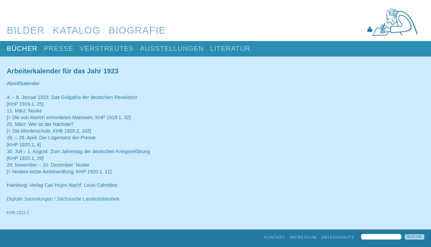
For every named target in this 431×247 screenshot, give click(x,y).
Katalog (77, 30)
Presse (58, 48)
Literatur (230, 48)
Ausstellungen (172, 48)
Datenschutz (337, 237)
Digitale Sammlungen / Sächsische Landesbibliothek (63, 199)
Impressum (303, 237)
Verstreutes (107, 48)
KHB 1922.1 (18, 212)
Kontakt (274, 237)
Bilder (26, 30)
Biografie (137, 30)
